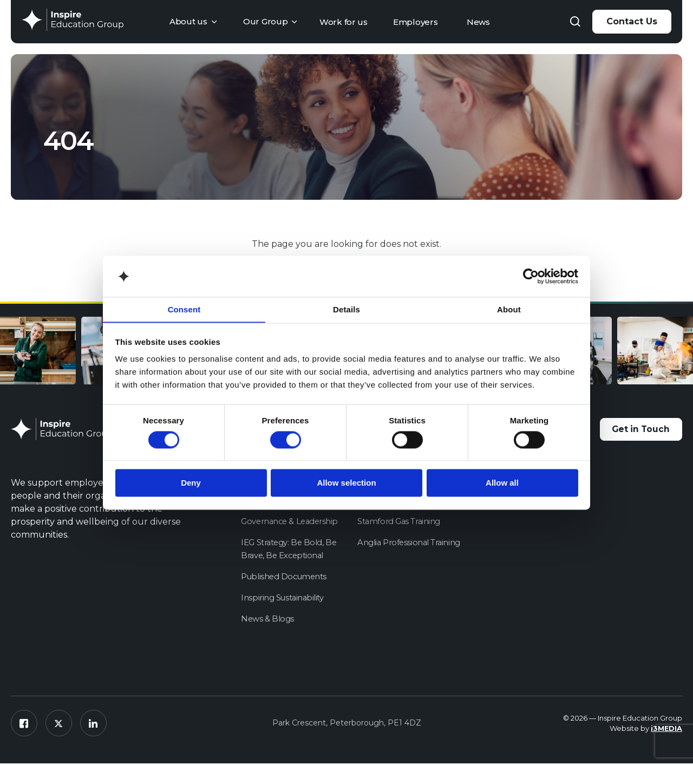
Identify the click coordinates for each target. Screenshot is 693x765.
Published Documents (285, 577)
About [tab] (509, 309)
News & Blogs (268, 619)
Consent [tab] (184, 309)
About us (188, 21)
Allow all (502, 483)
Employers (415, 22)
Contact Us (631, 21)
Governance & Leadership (291, 522)
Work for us (343, 22)
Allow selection (346, 483)
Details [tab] (346, 309)
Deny (191, 483)
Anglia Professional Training (409, 543)
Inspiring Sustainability (283, 598)
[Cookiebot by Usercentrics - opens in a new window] (530, 276)
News (478, 22)
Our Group (265, 21)
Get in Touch (638, 430)
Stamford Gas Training (399, 522)
